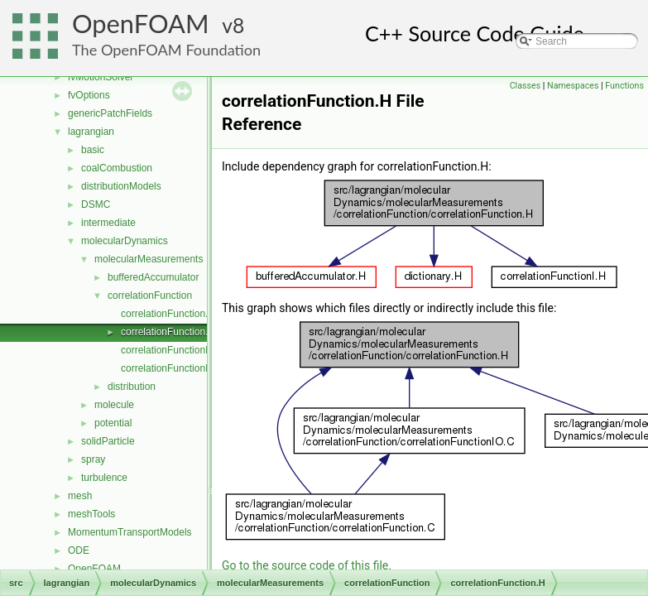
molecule (114, 405)
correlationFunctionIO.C (173, 368)
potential (113, 423)
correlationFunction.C (168, 314)
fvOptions (89, 95)
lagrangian (91, 131)
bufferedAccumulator (153, 277)
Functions (624, 85)
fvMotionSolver (100, 77)
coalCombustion (116, 168)
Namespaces (572, 85)
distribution (132, 386)
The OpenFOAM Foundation (166, 50)
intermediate (108, 222)
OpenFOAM (140, 23)
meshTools (91, 514)
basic (92, 150)
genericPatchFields (110, 113)
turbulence (104, 477)
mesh (80, 496)
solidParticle (108, 441)
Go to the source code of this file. (306, 565)
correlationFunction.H (168, 332)
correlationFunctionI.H (169, 350)
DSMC (95, 204)
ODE (78, 550)
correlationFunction (150, 295)
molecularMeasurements (148, 259)
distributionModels (121, 186)
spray (93, 459)
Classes (525, 85)
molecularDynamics (124, 241)
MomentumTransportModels (130, 532)
